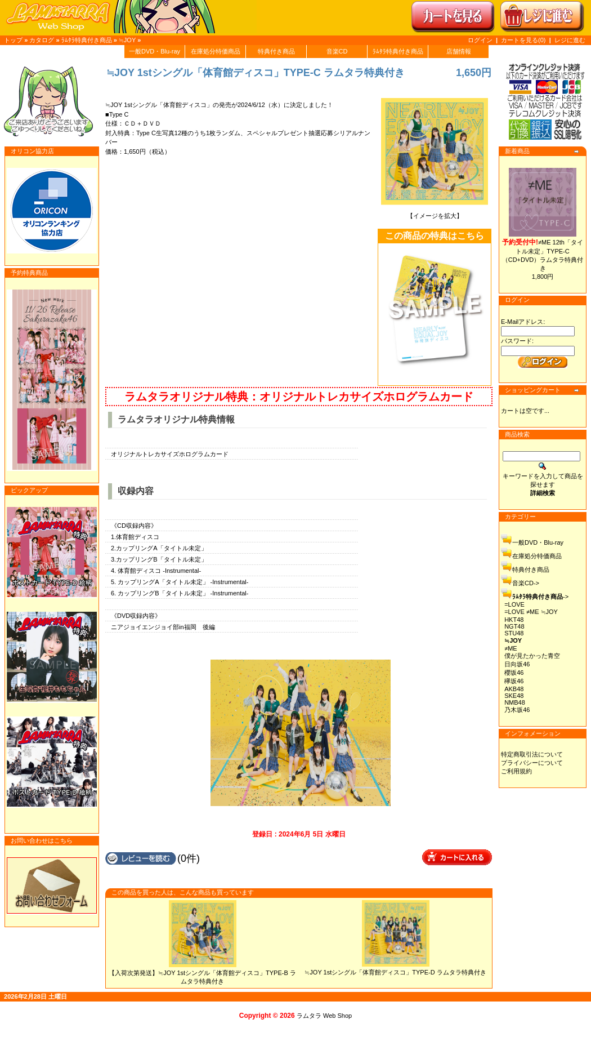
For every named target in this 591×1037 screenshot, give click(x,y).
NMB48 (514, 702)
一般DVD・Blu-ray (154, 51)
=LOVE (514, 604)
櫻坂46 (513, 672)
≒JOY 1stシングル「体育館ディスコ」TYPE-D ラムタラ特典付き (395, 972)
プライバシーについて (532, 762)
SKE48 (513, 695)
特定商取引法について (532, 754)
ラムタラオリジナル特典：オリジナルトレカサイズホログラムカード (298, 396)
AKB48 (513, 689)
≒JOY (127, 40)
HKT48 (513, 619)
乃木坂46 (517, 709)
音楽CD (337, 51)
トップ (13, 40)
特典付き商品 (276, 51)
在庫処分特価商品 (215, 51)
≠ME (510, 648)
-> (540, 596)
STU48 (513, 633)
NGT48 (514, 626)
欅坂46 (513, 681)
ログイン (480, 40)
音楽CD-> (525, 583)
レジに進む (569, 40)
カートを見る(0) (524, 40)
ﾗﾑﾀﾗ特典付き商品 (86, 40)
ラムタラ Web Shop (324, 1015)
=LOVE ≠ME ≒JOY (531, 611)
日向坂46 (517, 664)
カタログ (41, 40)
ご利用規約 (516, 771)
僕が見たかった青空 (532, 655)
